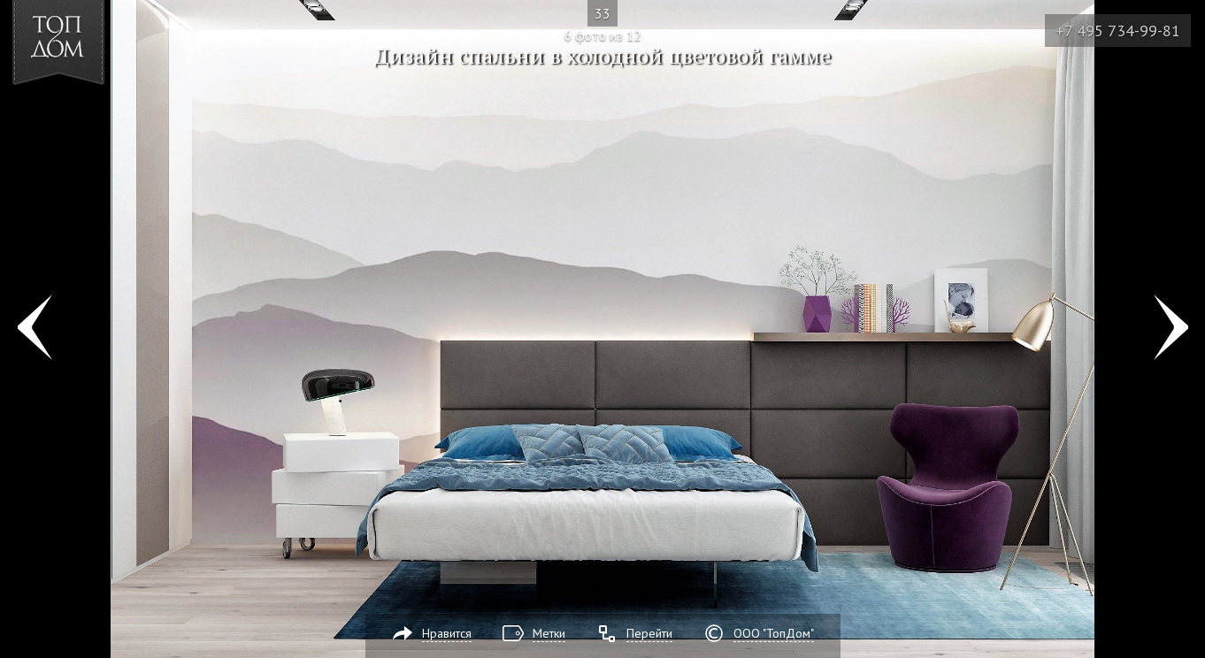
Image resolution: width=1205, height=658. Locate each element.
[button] (78, 116)
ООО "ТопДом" (773, 633)
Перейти (649, 633)
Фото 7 (1171, 329)
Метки (549, 633)
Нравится (447, 633)
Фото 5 (34, 329)
